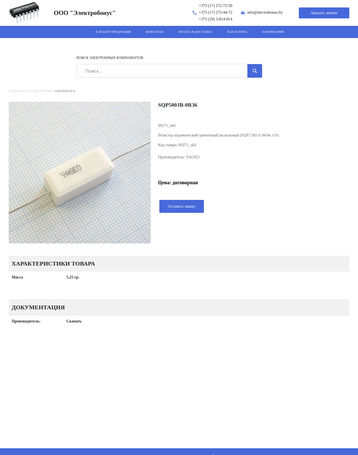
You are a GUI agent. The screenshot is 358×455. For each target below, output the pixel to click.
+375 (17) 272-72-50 (215, 5)
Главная (16, 91)
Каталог (32, 91)
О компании (273, 32)
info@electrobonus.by (264, 12)
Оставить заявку (181, 206)
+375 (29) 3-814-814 (215, 19)
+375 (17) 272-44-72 (215, 12)
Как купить (237, 32)
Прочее (46, 91)
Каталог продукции (113, 32)
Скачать (74, 321)
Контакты (154, 32)
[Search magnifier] (254, 71)
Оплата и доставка (195, 32)
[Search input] (163, 70)
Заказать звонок (324, 13)
